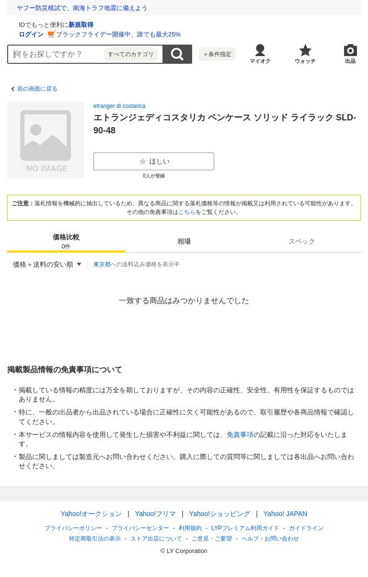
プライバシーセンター (140, 528)
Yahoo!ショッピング (219, 514)
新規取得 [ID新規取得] (195, 24)
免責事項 (240, 434)
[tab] (66, 241)
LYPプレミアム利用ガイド (245, 528)
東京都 (102, 264)
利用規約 (190, 528)
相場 (184, 241)
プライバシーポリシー (73, 528)
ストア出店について (156, 538)
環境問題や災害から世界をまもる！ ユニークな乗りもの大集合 (107, 8)
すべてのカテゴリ (131, 54)
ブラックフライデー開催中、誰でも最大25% (232, 34)
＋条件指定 (217, 54)
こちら (187, 212)
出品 (350, 61)
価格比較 (66, 242)
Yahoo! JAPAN (285, 514)
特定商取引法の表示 (95, 538)
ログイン (145, 34)
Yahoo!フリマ (155, 514)
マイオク (260, 61)
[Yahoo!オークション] (67, 23)
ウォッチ (305, 61)
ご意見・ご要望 (212, 538)
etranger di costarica (119, 106)
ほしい (154, 161)
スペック (301, 241)
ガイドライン (306, 528)
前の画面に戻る (37, 88)
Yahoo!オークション (91, 514)
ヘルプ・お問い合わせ (270, 538)
